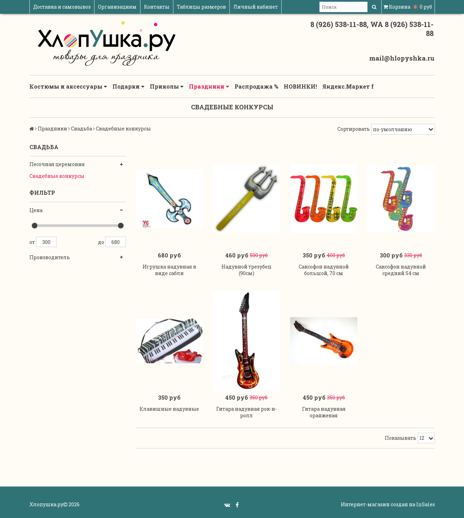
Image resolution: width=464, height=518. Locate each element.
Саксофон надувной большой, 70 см (324, 269)
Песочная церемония (57, 164)
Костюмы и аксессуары (68, 86)
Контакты (157, 6)
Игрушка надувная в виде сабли (169, 269)
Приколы (166, 86)
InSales (425, 504)
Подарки (128, 86)
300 (46, 242)
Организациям (117, 6)
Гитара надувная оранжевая (324, 412)
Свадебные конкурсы (56, 176)
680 (115, 242)
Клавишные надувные (169, 409)
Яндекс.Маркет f (348, 86)
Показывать (400, 438)
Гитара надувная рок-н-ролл (246, 412)
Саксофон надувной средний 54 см (401, 269)
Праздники (209, 86)
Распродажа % (256, 86)
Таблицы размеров (201, 6)
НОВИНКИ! (300, 86)
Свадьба (81, 128)
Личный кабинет (255, 6)
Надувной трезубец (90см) (246, 269)
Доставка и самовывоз (62, 6)
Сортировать (353, 129)
